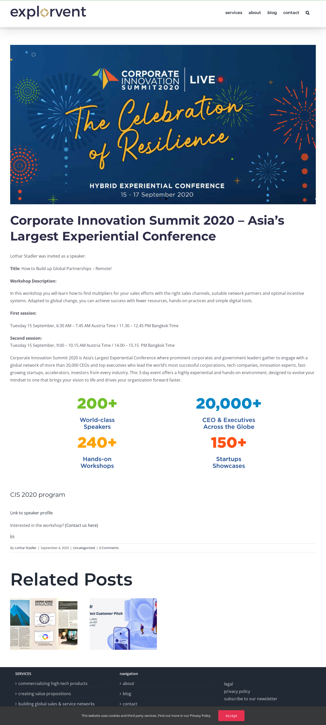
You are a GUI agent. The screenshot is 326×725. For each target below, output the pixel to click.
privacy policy (237, 691)
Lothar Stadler (25, 547)
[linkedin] (12, 536)
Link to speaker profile (31, 513)
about (128, 683)
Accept (231, 715)
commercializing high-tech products (53, 683)
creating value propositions (44, 693)
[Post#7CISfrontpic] (163, 124)
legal (228, 684)
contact (130, 704)
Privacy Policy (200, 715)
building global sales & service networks (56, 704)
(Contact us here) (81, 525)
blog (127, 693)
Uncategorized (84, 547)
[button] (307, 12)
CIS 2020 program (37, 494)
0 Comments (109, 547)
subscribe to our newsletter (250, 699)
